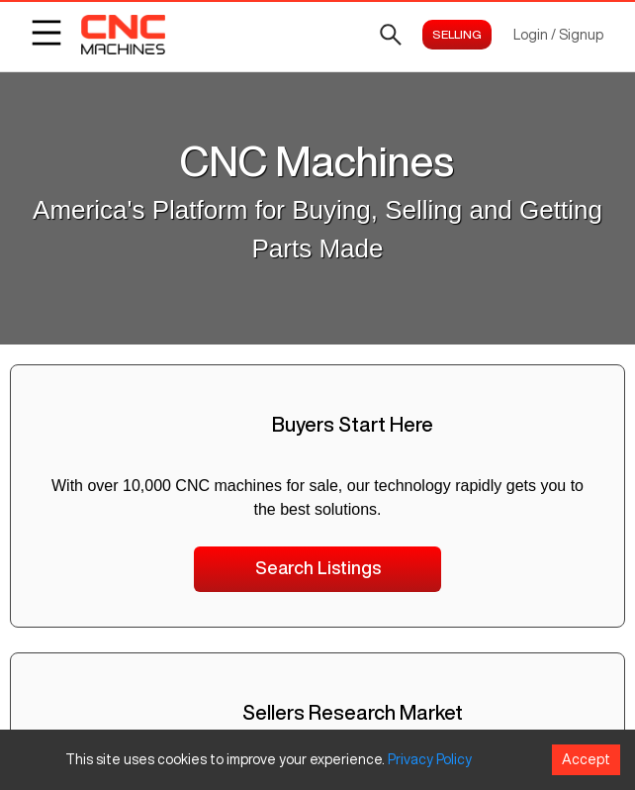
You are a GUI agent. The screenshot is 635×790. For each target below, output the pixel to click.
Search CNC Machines (318, 327)
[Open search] (390, 34)
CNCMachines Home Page (317, 360)
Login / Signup (558, 35)
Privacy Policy (430, 759)
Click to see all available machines (317, 232)
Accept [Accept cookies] (586, 759)
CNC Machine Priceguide (318, 394)
